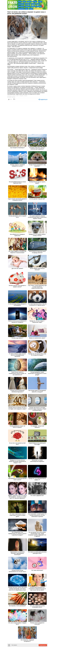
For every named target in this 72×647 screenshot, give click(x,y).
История (40, 1)
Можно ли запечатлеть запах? (37, 338)
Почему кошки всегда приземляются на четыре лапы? (17, 571)
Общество (27, 6)
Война (24, 1)
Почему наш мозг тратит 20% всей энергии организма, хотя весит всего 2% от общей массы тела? (17, 589)
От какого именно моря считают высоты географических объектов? (17, 355)
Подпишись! (42, 645)
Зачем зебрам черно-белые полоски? (37, 269)
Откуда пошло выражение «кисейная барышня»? (17, 391)
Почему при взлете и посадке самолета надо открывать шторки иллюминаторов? (37, 409)
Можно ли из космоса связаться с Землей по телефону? (17, 321)
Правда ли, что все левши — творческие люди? (37, 321)
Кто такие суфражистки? (37, 495)
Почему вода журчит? (17, 338)
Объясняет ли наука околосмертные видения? (37, 460)
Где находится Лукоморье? (17, 147)
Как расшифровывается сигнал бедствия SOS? (17, 182)
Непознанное (21, 6)
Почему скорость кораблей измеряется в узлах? (17, 165)
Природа (33, 6)
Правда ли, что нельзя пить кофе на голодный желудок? (37, 354)
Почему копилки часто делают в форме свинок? (17, 286)
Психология (38, 6)
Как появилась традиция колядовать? (27, 640)
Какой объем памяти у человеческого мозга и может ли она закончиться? (17, 373)
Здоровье (29, 1)
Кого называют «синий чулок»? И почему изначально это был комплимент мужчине (37, 515)
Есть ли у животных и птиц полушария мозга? (37, 606)
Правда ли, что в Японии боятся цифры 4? (37, 479)
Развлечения (21, 8)
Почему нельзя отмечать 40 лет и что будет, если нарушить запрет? (17, 408)
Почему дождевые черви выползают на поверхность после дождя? (37, 373)
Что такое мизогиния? (37, 570)
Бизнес (19, 1)
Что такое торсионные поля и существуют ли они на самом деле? (17, 515)
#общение (21, 95)
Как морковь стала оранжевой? (17, 605)
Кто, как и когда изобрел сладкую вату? (17, 623)
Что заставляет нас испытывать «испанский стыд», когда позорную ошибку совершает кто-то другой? (37, 534)
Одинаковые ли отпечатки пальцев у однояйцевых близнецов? (17, 553)
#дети (17, 95)
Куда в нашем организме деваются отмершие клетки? (17, 199)
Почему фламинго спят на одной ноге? (17, 216)
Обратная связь (38, 8)
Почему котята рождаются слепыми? (37, 623)
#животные (9, 95)
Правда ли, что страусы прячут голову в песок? (37, 235)
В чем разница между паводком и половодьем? (17, 304)
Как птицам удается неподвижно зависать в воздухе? (37, 391)
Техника (31, 8)
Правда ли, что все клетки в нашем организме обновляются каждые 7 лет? (17, 461)
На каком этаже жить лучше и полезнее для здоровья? (37, 148)
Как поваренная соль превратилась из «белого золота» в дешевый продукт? (17, 534)
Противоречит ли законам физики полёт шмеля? (17, 479)
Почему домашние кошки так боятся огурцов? (17, 426)
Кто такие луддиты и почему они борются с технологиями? (17, 252)
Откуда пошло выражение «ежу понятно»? (37, 165)
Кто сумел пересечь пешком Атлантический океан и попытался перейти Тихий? (37, 217)
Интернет (35, 1)
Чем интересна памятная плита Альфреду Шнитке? (37, 252)
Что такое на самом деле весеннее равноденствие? (37, 552)
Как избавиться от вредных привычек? (17, 235)
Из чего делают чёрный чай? (37, 198)
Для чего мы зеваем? (17, 268)
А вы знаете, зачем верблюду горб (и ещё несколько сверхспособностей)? (37, 287)
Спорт (26, 8)
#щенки (25, 95)
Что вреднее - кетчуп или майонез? (37, 426)
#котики (14, 95)
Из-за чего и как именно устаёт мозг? (17, 443)
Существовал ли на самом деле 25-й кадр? (37, 443)
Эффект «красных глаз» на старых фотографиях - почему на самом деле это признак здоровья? (17, 497)
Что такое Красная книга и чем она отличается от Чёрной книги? (37, 304)
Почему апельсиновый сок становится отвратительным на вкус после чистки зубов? (37, 589)
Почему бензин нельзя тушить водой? (37, 182)
